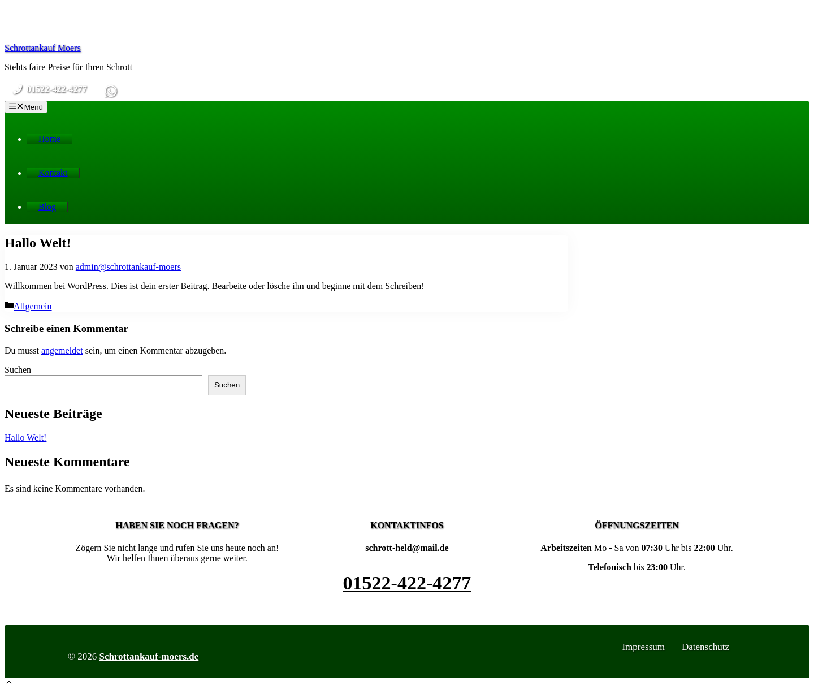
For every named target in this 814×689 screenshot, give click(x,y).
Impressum (643, 646)
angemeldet (62, 350)
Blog (47, 207)
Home (49, 139)
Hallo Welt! (25, 437)
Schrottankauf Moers (43, 48)
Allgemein (33, 306)
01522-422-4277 (407, 582)
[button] (9, 683)
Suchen (18, 369)
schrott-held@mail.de (406, 548)
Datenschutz (705, 646)
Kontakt (53, 173)
